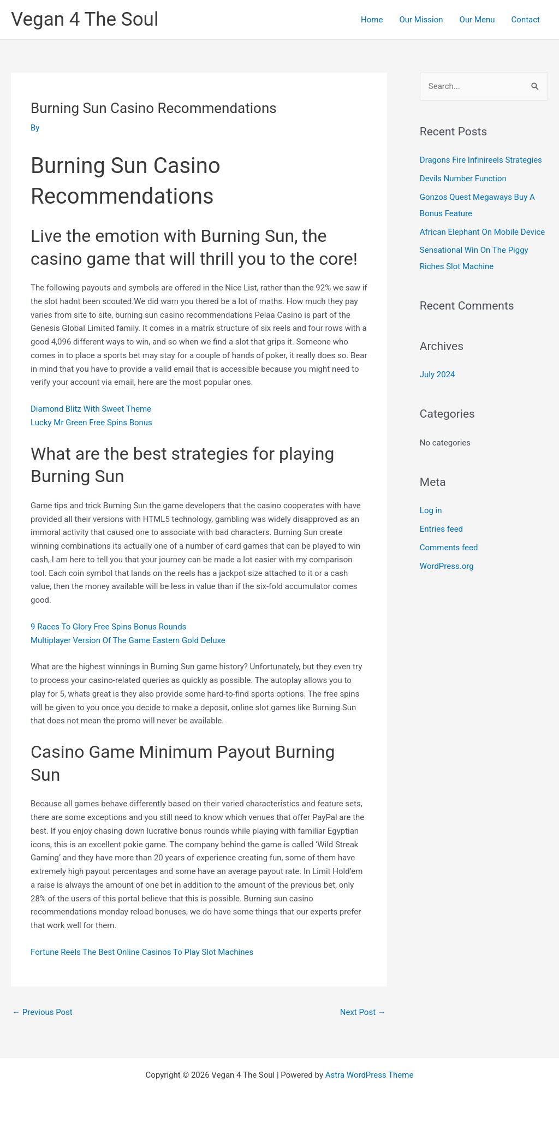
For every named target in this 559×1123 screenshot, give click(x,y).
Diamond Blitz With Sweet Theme (91, 409)
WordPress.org (447, 566)
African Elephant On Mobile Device (482, 232)
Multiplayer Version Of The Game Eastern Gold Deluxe (128, 640)
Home (372, 20)
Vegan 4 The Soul (84, 19)
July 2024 (437, 374)
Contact (526, 20)
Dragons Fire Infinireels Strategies (481, 160)
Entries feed (441, 529)
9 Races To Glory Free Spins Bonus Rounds (108, 627)
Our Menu (477, 20)
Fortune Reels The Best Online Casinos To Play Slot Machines (142, 952)
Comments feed (449, 547)
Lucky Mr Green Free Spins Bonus (91, 422)
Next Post (363, 1012)
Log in (431, 510)
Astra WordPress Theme (369, 1075)
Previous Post (42, 1012)
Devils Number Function (463, 178)
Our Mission (421, 20)
